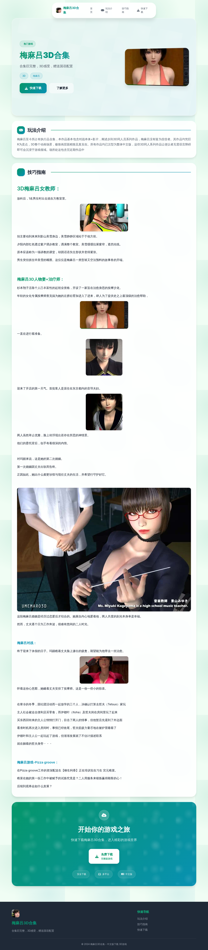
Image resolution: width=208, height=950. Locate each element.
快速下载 (142, 929)
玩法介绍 (142, 918)
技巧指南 (142, 924)
